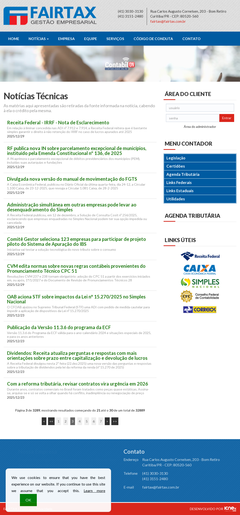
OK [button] (28, 503)
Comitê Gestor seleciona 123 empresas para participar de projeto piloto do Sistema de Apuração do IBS (76, 241)
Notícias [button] (39, 39)
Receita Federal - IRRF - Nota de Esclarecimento (58, 122)
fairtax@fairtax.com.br (168, 21)
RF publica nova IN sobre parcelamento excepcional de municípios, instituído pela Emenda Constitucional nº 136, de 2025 (76, 151)
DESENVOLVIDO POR (206, 509)
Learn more (94, 493)
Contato (191, 39)
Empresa (66, 39)
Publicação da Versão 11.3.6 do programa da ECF (59, 327)
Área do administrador (200, 127)
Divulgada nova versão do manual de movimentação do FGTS (72, 179)
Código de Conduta (153, 39)
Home (13, 39)
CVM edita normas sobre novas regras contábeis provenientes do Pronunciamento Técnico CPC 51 (76, 268)
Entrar (226, 118)
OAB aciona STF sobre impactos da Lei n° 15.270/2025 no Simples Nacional (76, 299)
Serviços (115, 39)
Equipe (90, 39)
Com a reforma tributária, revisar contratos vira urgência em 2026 (77, 383)
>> (115, 421)
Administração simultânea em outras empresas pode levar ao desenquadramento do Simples (71, 207)
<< (51, 421)
